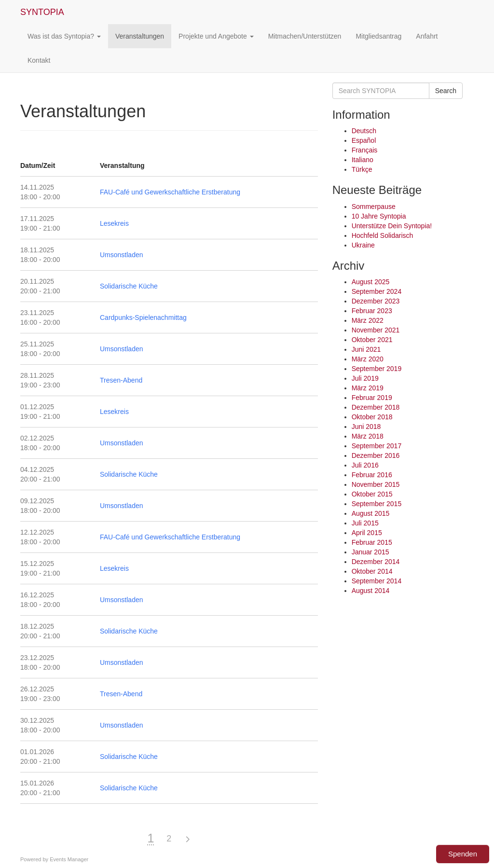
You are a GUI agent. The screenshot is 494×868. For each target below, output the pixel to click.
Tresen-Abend (121, 380)
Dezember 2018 (376, 407)
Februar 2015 (372, 542)
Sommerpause (374, 206)
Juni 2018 (366, 426)
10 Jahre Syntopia (379, 216)
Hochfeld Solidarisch (382, 235)
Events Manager (69, 859)
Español (364, 140)
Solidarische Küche (129, 286)
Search (445, 91)
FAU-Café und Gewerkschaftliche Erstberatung (170, 192)
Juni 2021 (366, 349)
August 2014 (371, 590)
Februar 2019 (372, 397)
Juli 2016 (365, 465)
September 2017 (377, 446)
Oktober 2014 (372, 571)
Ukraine (363, 245)
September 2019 (377, 368)
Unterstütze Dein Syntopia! (392, 226)
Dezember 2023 (376, 301)
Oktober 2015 (372, 494)
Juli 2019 (365, 378)
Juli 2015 (365, 523)
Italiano (362, 160)
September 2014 (377, 581)
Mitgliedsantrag (378, 36)
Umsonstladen (121, 255)
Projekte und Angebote (216, 36)
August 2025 (371, 282)
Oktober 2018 (372, 417)
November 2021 (376, 330)
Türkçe (362, 169)
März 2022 (368, 320)
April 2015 (367, 533)
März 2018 (368, 436)
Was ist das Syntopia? (64, 36)
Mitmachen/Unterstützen (305, 36)
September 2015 (377, 504)
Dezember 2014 (376, 561)
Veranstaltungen (139, 36)
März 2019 (368, 388)
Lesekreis (114, 223)
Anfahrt (427, 36)
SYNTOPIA (42, 12)
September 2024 (377, 291)
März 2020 (368, 359)
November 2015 (376, 484)
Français (365, 150)
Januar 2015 (370, 552)
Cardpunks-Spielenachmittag (143, 317)
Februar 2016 (372, 475)
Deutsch (364, 131)
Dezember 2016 (376, 455)
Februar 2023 (372, 311)
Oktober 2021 (372, 340)
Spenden (462, 854)
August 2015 (371, 513)
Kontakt (38, 60)
